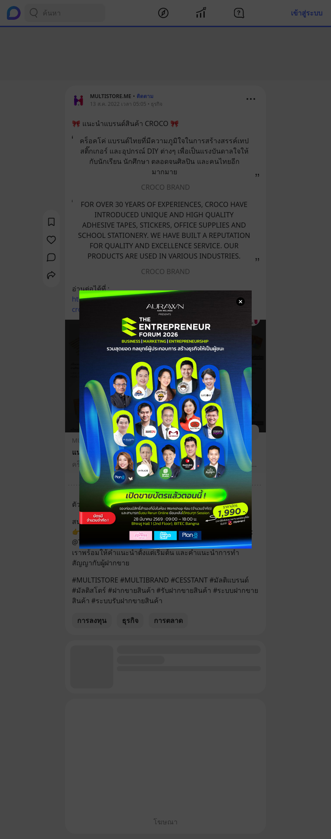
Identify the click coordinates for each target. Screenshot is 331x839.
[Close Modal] (240, 301)
